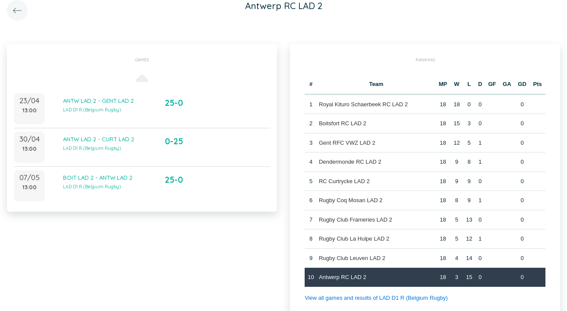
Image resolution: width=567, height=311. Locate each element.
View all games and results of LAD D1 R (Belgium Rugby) (376, 298)
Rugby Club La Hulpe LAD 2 (354, 238)
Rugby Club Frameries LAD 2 (355, 219)
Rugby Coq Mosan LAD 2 (350, 200)
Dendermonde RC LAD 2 (350, 162)
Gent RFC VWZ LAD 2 (347, 143)
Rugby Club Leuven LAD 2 (352, 258)
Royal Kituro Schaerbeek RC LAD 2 (363, 104)
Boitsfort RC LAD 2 (342, 123)
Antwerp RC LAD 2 (342, 277)
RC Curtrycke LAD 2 (344, 181)
